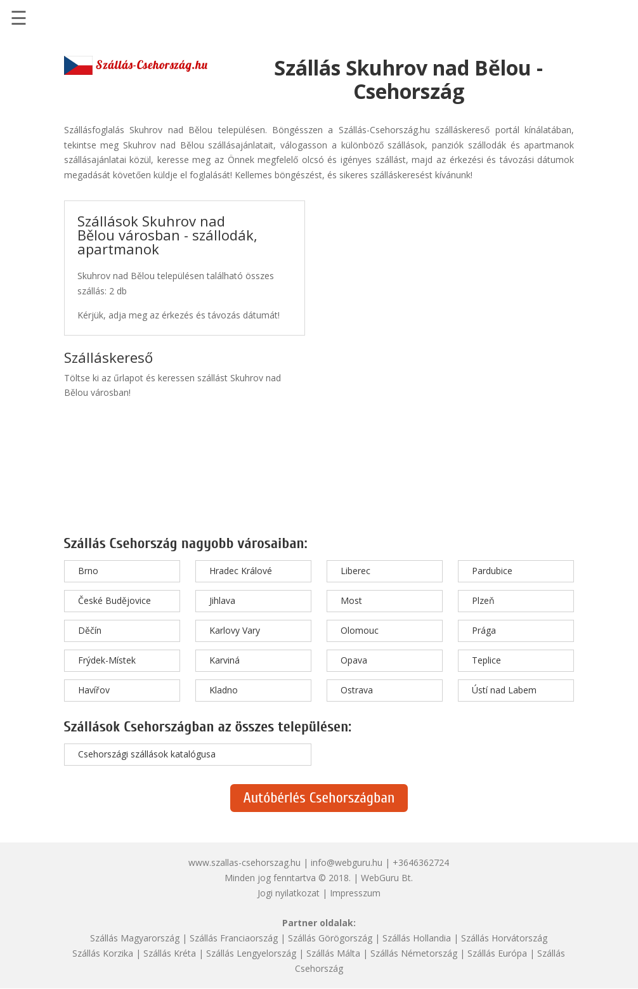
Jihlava (222, 600)
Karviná (224, 660)
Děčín (89, 630)
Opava (354, 660)
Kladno (223, 690)
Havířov (94, 690)
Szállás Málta (333, 953)
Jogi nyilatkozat (288, 893)
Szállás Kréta (169, 953)
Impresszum (355, 893)
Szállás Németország (413, 953)
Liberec (355, 571)
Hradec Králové (240, 571)
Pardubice (492, 571)
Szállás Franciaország (234, 938)
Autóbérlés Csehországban (318, 797)
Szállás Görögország (330, 938)
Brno (88, 571)
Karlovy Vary (234, 630)
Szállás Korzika (102, 953)
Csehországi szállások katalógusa (147, 754)
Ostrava (357, 690)
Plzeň (483, 600)
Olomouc (360, 630)
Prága (484, 630)
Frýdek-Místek (107, 660)
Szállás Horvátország (504, 938)
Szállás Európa (497, 953)
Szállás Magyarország (134, 938)
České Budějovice (114, 600)
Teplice (486, 660)
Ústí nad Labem (504, 690)
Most (351, 600)
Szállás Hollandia (416, 938)
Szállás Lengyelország (251, 953)
